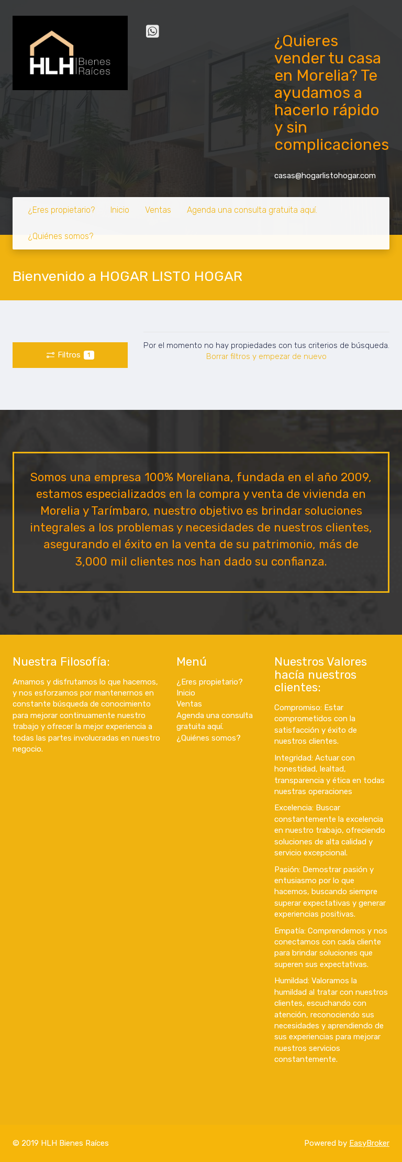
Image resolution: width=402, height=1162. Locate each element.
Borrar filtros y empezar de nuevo (266, 356)
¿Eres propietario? (61, 210)
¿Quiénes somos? (60, 236)
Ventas (158, 210)
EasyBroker (369, 1143)
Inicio (119, 210)
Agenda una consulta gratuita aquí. (252, 210)
